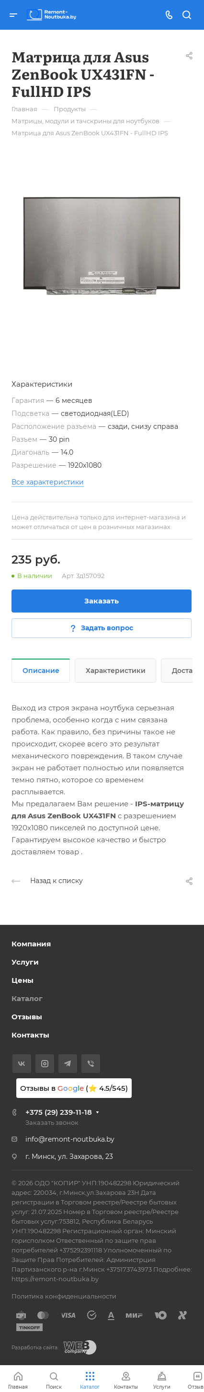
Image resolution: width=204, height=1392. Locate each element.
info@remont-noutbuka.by (69, 1139)
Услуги (25, 962)
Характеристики (116, 670)
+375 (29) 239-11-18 (58, 1112)
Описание (41, 670)
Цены (22, 980)
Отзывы (26, 1016)
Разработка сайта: (34, 1348)
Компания (31, 943)
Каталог (27, 998)
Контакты (30, 1034)
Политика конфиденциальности (63, 1296)
